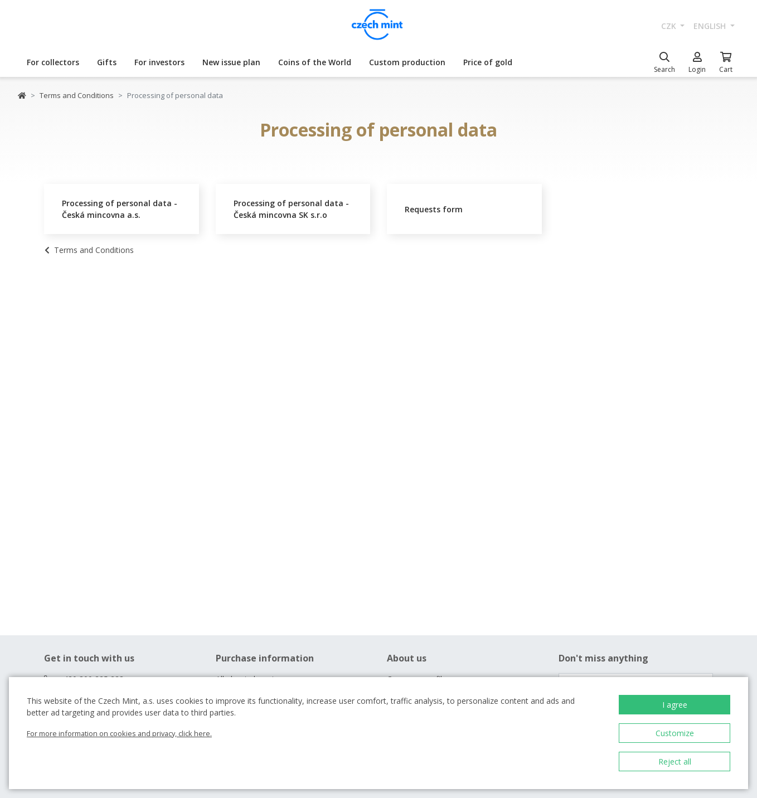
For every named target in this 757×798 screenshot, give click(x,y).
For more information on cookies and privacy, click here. (119, 733)
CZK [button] (669, 26)
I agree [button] (674, 704)
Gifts (107, 62)
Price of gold (487, 62)
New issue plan (231, 62)
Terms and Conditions (77, 95)
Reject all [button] (674, 761)
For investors (159, 62)
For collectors (53, 62)
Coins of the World (314, 62)
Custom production (407, 62)
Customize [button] (675, 733)
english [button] (710, 26)
